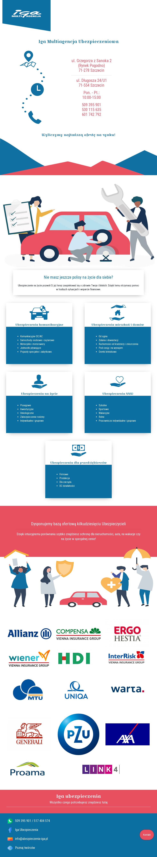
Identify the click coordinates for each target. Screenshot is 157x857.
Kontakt (147, 834)
